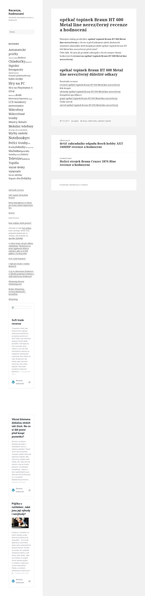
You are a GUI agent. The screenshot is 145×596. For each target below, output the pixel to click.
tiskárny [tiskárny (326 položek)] (26, 158)
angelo (76, 121)
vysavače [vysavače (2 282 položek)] (15, 171)
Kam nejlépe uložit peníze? (20, 223)
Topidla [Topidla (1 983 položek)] (14, 163)
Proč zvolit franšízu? (17, 258)
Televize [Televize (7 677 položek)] (15, 158)
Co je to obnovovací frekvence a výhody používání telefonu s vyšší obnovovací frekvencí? (21, 273)
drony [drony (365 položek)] (27, 75)
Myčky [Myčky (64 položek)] (25, 130)
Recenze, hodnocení (16, 12)
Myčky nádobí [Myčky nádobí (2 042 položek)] (18, 133)
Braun (84, 121)
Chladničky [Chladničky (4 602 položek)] (17, 61)
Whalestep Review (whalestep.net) (16, 282)
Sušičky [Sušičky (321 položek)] (12, 154)
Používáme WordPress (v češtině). (74, 185)
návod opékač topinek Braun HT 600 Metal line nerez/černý (89, 105)
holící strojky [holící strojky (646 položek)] (16, 78)
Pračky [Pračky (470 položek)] (12, 147)
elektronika (92, 121)
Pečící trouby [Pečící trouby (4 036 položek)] (18, 143)
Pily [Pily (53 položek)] (29, 143)
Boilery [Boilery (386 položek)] (22, 57)
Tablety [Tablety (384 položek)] (24, 154)
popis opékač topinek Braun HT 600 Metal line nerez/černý (88, 98)
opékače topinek (104, 121)
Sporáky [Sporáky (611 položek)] (24, 151)
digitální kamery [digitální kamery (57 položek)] (14, 73)
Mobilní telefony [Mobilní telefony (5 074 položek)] (21, 126)
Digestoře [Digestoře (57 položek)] (28, 62)
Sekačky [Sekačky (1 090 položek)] (20, 147)
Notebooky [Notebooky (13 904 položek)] (18, 137)
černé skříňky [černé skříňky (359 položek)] (15, 175)
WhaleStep (13, 299)
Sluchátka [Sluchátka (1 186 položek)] (14, 151)
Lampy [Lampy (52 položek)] (30, 99)
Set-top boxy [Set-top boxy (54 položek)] (29, 147)
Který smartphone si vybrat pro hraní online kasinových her (21, 205)
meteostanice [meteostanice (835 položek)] (16, 105)
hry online (26, 228)
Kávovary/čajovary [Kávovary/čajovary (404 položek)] (18, 98)
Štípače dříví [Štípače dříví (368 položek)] (15, 178)
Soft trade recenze (16, 190)
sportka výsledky (16, 238)
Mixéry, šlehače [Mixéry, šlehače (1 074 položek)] (18, 122)
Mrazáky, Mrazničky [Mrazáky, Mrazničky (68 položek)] (16, 130)
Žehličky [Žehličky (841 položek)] (26, 178)
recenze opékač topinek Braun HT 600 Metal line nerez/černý (90, 84)
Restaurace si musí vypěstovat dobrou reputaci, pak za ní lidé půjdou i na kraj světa (19, 250)
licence (12, 213)
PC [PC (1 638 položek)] (28, 138)
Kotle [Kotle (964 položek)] (19, 95)
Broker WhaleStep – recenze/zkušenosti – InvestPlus (17, 291)
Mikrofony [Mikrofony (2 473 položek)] (16, 110)
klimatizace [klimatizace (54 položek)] (12, 95)
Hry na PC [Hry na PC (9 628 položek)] (17, 83)
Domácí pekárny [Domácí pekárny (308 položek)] (16, 75)
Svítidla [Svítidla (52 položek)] (18, 155)
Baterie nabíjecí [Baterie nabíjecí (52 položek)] (13, 58)
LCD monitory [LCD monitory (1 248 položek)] (17, 102)
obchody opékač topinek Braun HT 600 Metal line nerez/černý (90, 91)
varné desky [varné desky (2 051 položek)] (17, 167)
